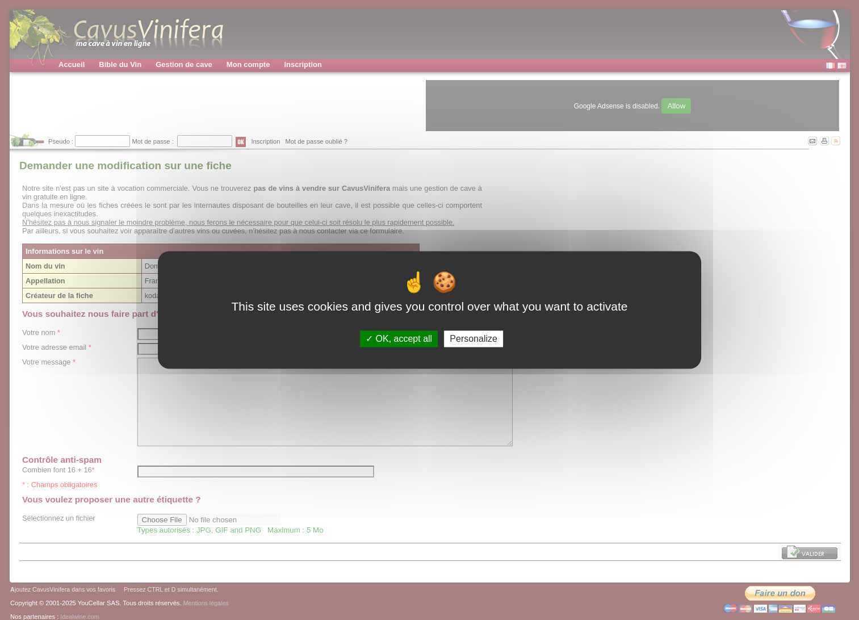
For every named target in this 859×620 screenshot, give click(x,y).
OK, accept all (399, 338)
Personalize (473, 338)
